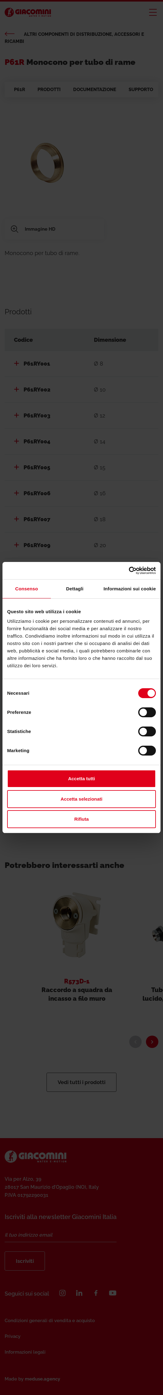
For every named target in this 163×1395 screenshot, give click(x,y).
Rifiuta (81, 819)
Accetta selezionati (81, 799)
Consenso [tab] (26, 588)
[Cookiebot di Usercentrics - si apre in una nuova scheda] (129, 571)
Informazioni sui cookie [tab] (130, 588)
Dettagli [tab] (74, 588)
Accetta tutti (81, 778)
